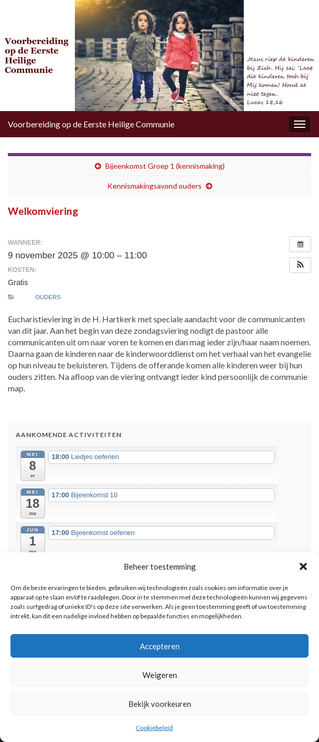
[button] (303, 566)
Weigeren (159, 675)
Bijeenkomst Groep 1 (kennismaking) (165, 165)
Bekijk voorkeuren (159, 703)
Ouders (48, 297)
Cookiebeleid (154, 728)
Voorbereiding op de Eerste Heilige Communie (91, 124)
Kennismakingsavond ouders (154, 185)
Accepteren (160, 646)
